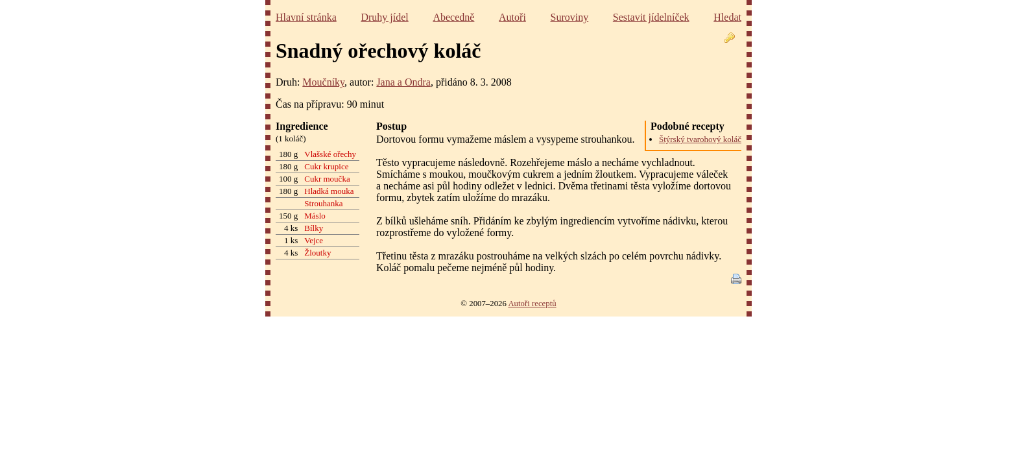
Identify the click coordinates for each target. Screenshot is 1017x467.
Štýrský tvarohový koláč (700, 139)
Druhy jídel (384, 17)
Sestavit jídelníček (651, 17)
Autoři (512, 17)
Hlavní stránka (306, 17)
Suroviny (570, 17)
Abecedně (453, 17)
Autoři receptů (532, 303)
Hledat (727, 17)
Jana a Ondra (403, 82)
